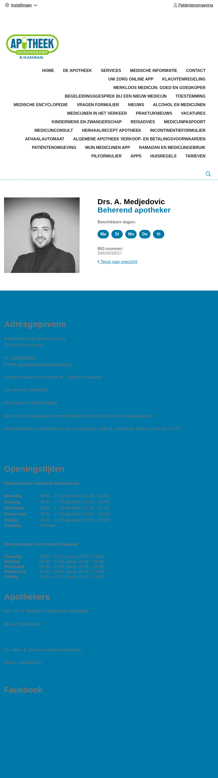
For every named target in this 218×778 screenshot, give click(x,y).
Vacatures (193, 113)
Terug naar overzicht (117, 262)
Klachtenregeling (184, 79)
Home (48, 70)
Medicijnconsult (54, 130)
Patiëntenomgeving (54, 147)
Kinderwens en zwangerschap (87, 122)
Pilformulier (106, 156)
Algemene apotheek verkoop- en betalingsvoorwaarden (139, 139)
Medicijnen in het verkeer (97, 113)
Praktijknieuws (154, 113)
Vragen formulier (98, 105)
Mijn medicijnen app (107, 147)
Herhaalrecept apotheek (111, 130)
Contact (195, 70)
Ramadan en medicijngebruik (172, 147)
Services (111, 70)
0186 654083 (23, 358)
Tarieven (195, 156)
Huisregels (163, 156)
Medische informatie (153, 70)
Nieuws (136, 105)
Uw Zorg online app (130, 79)
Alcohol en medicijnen (179, 105)
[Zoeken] (208, 174)
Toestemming (191, 96)
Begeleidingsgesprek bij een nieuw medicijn (116, 96)
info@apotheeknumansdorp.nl (45, 364)
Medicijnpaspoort (184, 122)
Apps (136, 156)
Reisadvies (143, 122)
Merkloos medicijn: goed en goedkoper (159, 88)
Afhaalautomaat (44, 139)
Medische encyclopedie (41, 105)
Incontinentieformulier (178, 130)
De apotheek (77, 70)
